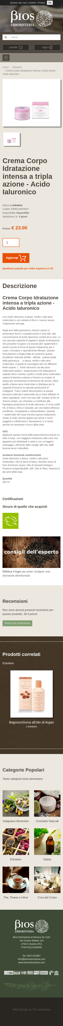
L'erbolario (16, 205)
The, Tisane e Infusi (16, 897)
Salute (47, 859)
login (47, 47)
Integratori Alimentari (16, 821)
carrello (16, 47)
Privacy (41, 2)
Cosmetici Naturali (47, 821)
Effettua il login (12, 571)
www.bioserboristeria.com (31, 962)
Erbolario (17, 67)
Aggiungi (16, 258)
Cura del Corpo (47, 897)
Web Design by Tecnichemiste (31, 1009)
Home (6, 67)
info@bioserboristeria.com (31, 959)
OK (50, 2)
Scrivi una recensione (17, 623)
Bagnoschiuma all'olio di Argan (31, 722)
